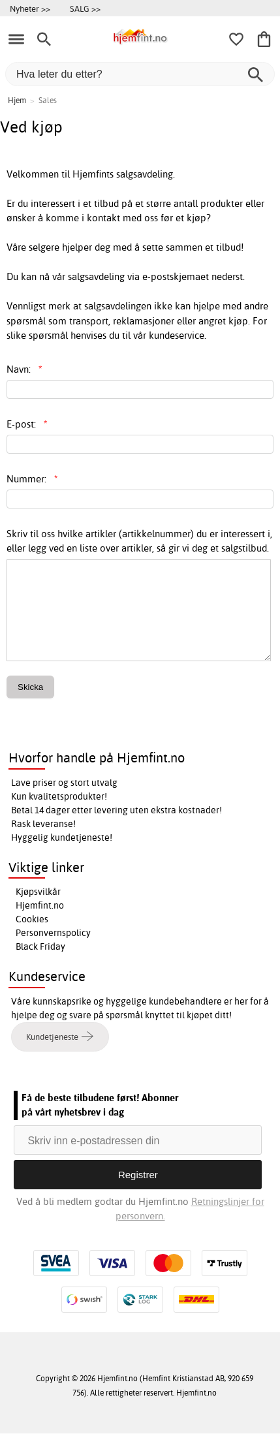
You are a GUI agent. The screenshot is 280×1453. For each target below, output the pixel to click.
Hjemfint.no (40, 925)
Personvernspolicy (53, 952)
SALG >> (85, 8)
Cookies (32, 939)
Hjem (17, 100)
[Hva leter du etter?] (140, 74)
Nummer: (32, 479)
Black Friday (40, 966)
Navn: (24, 369)
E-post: (27, 424)
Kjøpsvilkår (38, 911)
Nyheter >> (30, 8)
